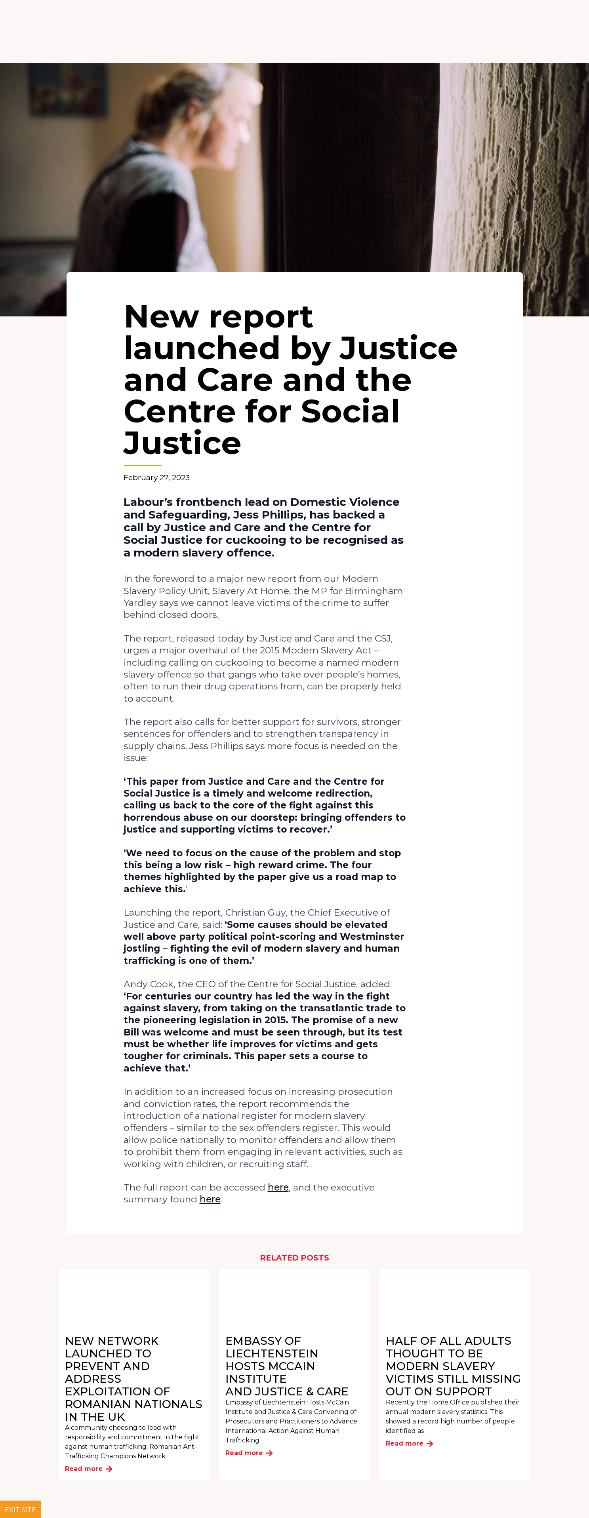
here (278, 1187)
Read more (88, 1469)
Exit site (20, 1510)
